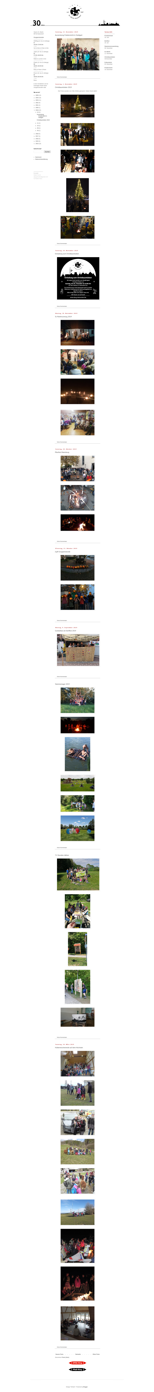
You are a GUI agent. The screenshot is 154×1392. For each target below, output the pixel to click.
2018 (37, 133)
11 (38, 123)
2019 (37, 110)
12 (38, 112)
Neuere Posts (59, 1354)
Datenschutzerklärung (41, 159)
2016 (37, 138)
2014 (37, 143)
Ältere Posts (96, 1354)
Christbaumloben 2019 (63, 87)
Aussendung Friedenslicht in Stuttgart (68, 35)
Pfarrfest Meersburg (62, 452)
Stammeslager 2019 (62, 684)
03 (38, 130)
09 (38, 128)
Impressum (38, 157)
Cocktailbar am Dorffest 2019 (65, 631)
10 (38, 125)
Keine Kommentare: (62, 77)
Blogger (85, 1387)
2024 (37, 97)
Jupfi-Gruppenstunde (62, 552)
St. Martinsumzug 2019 (63, 316)
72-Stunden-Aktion (62, 855)
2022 (37, 102)
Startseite (78, 1354)
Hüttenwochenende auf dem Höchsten (69, 1047)
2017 (37, 136)
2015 (37, 141)
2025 (37, 95)
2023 (37, 100)
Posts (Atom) (65, 1357)
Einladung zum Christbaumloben (67, 254)
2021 (37, 105)
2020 (37, 107)
